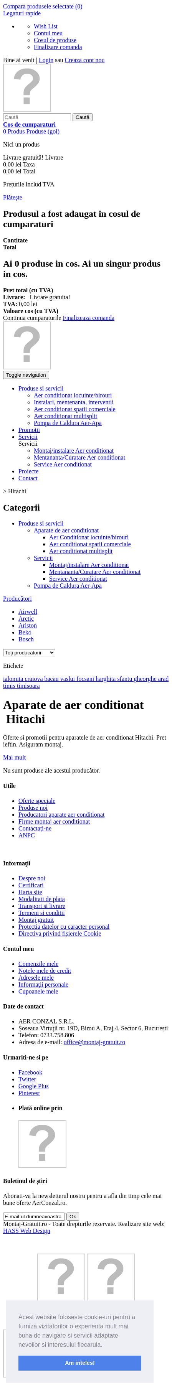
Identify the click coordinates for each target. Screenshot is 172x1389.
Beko (24, 632)
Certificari (31, 885)
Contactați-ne (34, 828)
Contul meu (48, 33)
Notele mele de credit (44, 970)
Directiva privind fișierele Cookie (59, 933)
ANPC (26, 835)
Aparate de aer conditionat (66, 530)
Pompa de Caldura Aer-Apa (68, 585)
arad (163, 679)
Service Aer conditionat (63, 464)
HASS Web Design (26, 1231)
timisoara (28, 685)
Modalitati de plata (41, 899)
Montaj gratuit (36, 919)
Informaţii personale (43, 984)
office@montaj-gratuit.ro (95, 1042)
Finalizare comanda (58, 47)
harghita (106, 679)
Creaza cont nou (85, 60)
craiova (34, 679)
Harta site (30, 892)
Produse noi (33, 807)
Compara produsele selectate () (43, 6)
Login (46, 60)
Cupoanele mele (38, 991)
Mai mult (14, 757)
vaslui (68, 679)
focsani (86, 679)
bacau (52, 679)
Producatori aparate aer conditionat (61, 814)
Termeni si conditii (41, 913)
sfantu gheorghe (137, 679)
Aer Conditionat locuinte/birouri (89, 537)
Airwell (27, 611)
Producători (17, 598)
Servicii (43, 558)
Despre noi (31, 878)
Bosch (26, 639)
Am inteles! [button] (80, 1363)
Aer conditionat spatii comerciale (90, 544)
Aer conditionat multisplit (80, 551)
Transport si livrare (41, 906)
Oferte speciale (36, 800)
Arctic (26, 618)
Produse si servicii (40, 523)
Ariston (27, 625)
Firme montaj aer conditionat (54, 821)
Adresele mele (36, 977)
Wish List (46, 26)
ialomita (14, 679)
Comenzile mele (38, 964)
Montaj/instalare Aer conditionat (74, 450)
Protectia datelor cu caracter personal (63, 926)
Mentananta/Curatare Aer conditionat (79, 457)
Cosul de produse (55, 40)
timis (10, 685)
